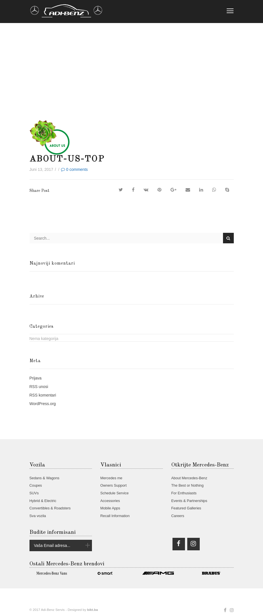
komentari (43, 395)
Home (36, 82)
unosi (39, 386)
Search (228, 238)
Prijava (36, 378)
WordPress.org (43, 403)
